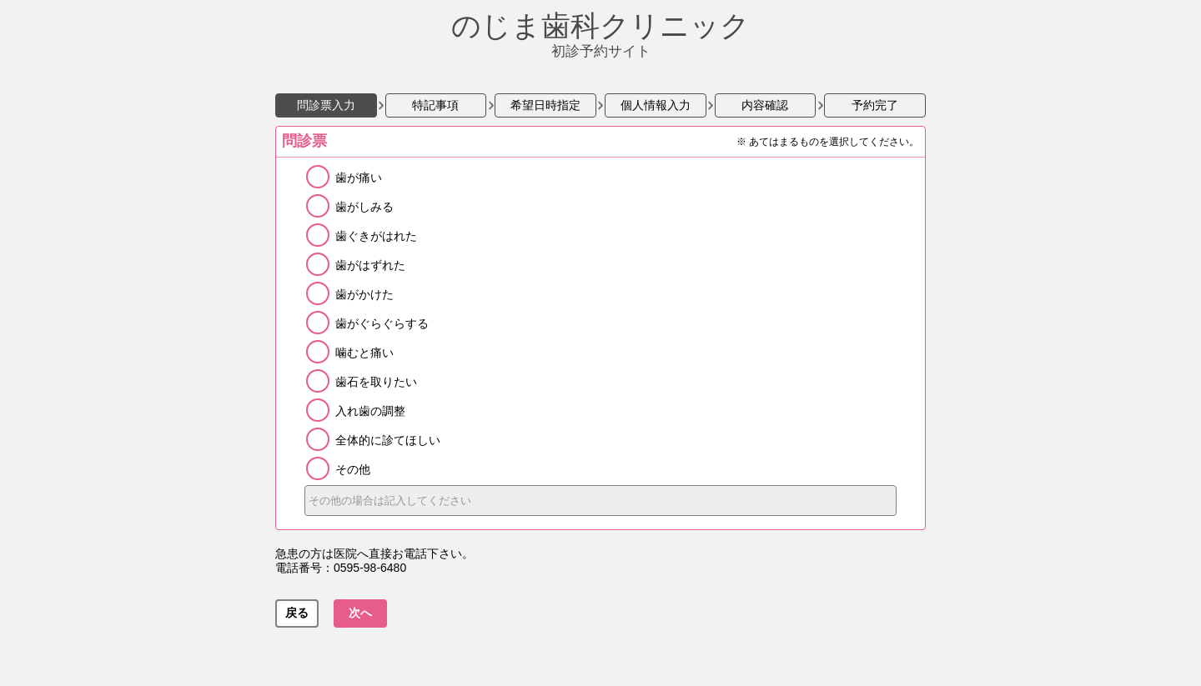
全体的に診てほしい (387, 440)
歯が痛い (358, 177)
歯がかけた (364, 294)
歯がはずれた (370, 265)
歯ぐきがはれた (376, 236)
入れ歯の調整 (370, 411)
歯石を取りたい (376, 381)
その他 (352, 469)
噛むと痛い (364, 352)
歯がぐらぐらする (382, 323)
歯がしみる (364, 206)
